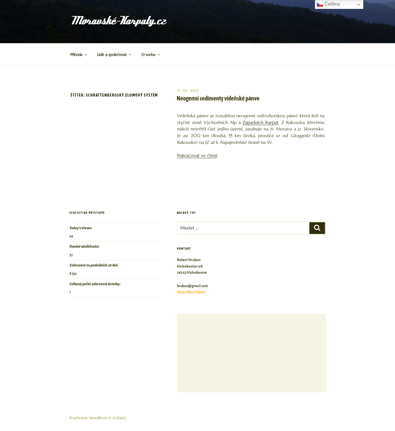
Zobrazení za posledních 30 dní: (94, 265)
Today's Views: (80, 228)
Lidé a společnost (114, 54)
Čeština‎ (328, 4)
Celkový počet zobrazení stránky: (95, 284)
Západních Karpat (260, 122)
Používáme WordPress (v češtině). (98, 417)
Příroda (79, 54)
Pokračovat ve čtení (197, 155)
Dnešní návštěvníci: (84, 247)
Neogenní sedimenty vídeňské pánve (218, 98)
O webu (151, 54)
